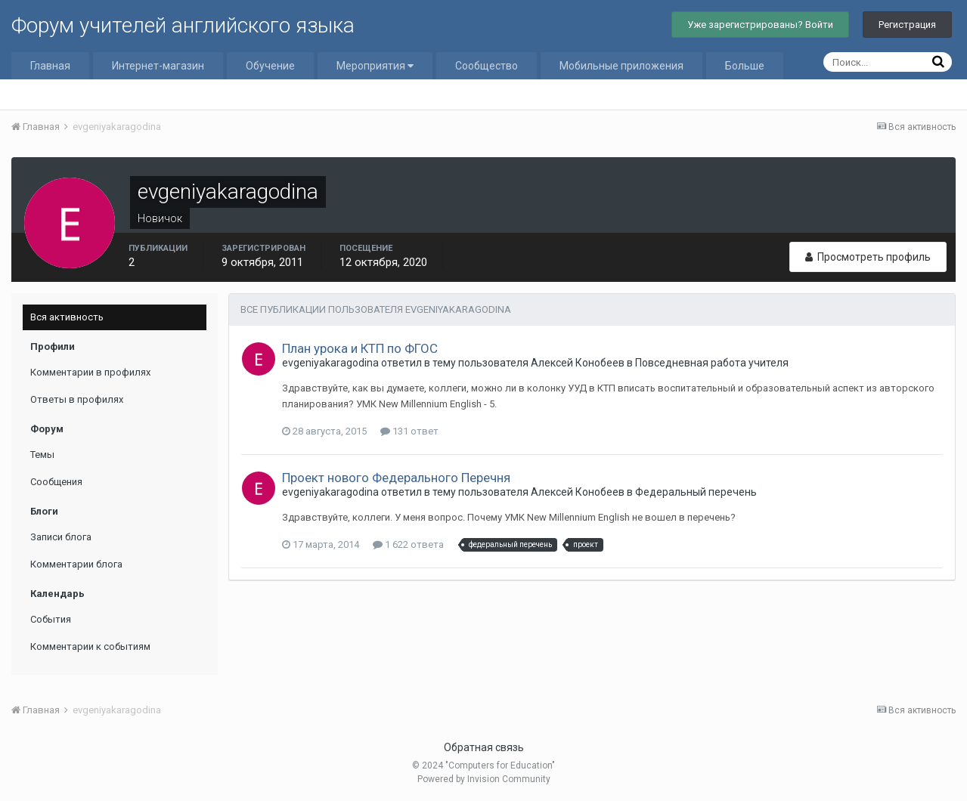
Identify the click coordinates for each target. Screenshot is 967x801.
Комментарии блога (76, 564)
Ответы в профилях (76, 399)
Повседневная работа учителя (712, 363)
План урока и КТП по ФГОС (360, 348)
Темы (42, 454)
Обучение (270, 66)
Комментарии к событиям (90, 646)
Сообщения (56, 481)
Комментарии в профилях (90, 372)
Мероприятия (375, 66)
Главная (50, 66)
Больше (744, 66)
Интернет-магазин (158, 66)
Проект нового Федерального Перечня (396, 477)
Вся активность (67, 317)
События (50, 619)
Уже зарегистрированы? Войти (760, 24)
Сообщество (486, 66)
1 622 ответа (408, 544)
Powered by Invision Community (483, 779)
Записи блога (60, 537)
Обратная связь (484, 747)
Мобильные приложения (621, 66)
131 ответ (409, 431)
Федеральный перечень (696, 492)
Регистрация (907, 24)
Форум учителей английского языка (183, 25)
